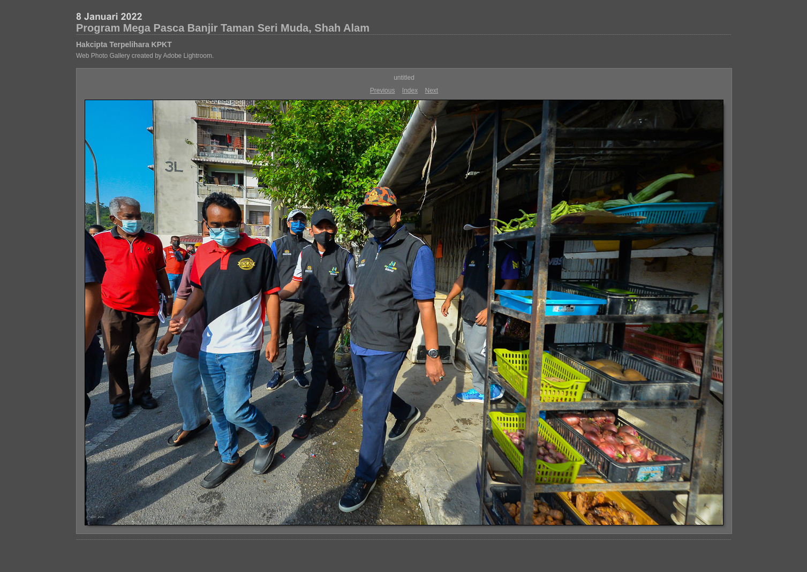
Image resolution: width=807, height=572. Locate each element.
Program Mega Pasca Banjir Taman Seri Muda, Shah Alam (222, 28)
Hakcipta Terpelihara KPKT (124, 44)
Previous (382, 90)
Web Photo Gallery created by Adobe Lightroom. (145, 55)
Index (410, 90)
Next (432, 90)
